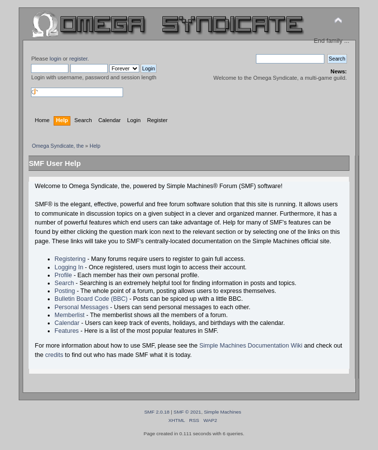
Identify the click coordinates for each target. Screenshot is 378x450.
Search (64, 283)
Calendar (67, 323)
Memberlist (70, 315)
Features (67, 330)
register (78, 59)
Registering (70, 259)
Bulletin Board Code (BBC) (91, 298)
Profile (63, 275)
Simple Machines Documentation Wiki (250, 345)
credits (54, 355)
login (56, 59)
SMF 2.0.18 (157, 412)
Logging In (69, 267)
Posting (65, 291)
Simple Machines (222, 412)
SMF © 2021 (187, 412)
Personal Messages (82, 307)
